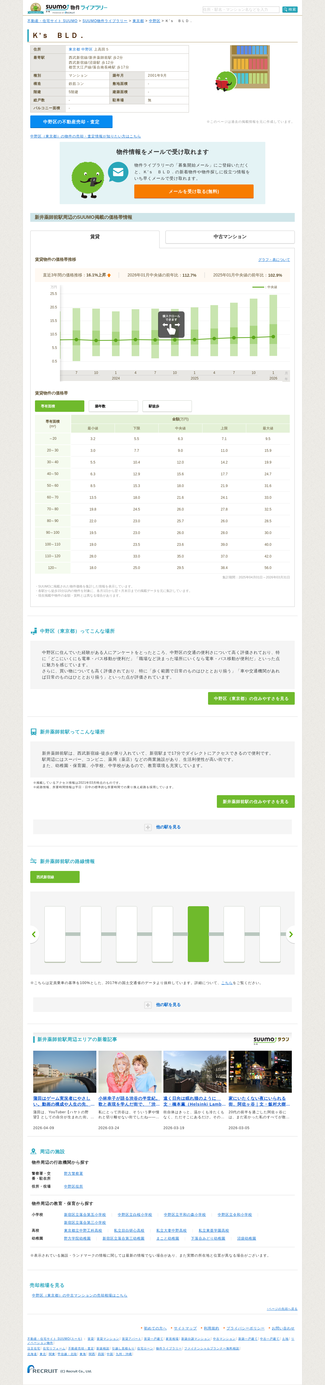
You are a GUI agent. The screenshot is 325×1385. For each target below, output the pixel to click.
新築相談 (102, 1348)
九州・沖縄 (124, 1354)
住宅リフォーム (54, 1348)
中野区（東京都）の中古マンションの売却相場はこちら (80, 1295)
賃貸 (91, 1338)
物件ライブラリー (169, 1348)
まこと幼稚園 (167, 1238)
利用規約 (211, 1328)
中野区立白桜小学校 (135, 1215)
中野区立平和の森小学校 (185, 1215)
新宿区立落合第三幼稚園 (124, 1238)
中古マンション (224, 1338)
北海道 (32, 1354)
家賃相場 (172, 1338)
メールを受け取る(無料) (194, 191)
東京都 (138, 21)
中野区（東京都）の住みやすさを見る (251, 698)
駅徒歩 (154, 406)
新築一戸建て (248, 1338)
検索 (292, 9)
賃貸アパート (131, 1338)
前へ (34, 934)
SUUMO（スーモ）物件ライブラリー (67, 8)
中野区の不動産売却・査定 (71, 121)
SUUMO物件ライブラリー (105, 21)
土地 (285, 1338)
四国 (101, 1354)
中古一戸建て (269, 1338)
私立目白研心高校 (129, 1230)
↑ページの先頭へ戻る (282, 1308)
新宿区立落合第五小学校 (85, 1215)
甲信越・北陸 (67, 1354)
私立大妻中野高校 (171, 1230)
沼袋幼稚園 (246, 1238)
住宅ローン (145, 1348)
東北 (43, 1354)
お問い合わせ (283, 1328)
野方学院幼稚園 (77, 1238)
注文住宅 (33, 1348)
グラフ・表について (274, 260)
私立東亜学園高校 (214, 1230)
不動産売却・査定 (81, 1348)
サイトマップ (185, 1328)
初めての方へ (155, 1328)
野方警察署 (73, 1173)
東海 (83, 1354)
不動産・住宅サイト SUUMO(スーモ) (54, 1338)
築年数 (100, 406)
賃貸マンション (108, 1338)
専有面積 (48, 406)
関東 (52, 1354)
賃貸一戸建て (153, 1338)
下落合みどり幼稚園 (208, 1238)
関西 (92, 1354)
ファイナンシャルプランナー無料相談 (211, 1348)
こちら (227, 983)
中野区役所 (73, 1186)
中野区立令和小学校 (235, 1215)
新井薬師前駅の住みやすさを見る (256, 801)
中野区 (154, 21)
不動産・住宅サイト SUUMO (52, 21)
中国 (110, 1354)
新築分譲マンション (195, 1338)
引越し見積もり (123, 1348)
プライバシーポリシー (246, 1328)
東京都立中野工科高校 (83, 1230)
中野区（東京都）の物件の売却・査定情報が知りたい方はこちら (85, 136)
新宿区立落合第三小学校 (85, 1223)
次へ (290, 934)
